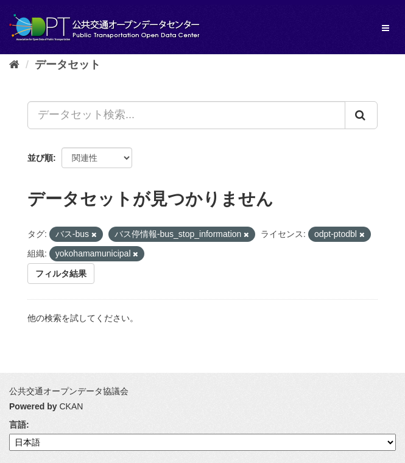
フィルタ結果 (60, 273)
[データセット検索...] (186, 115)
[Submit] (361, 115)
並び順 (40, 158)
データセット (67, 64)
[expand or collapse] (385, 28)
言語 (17, 424)
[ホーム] (14, 64)
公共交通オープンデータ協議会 (69, 391)
